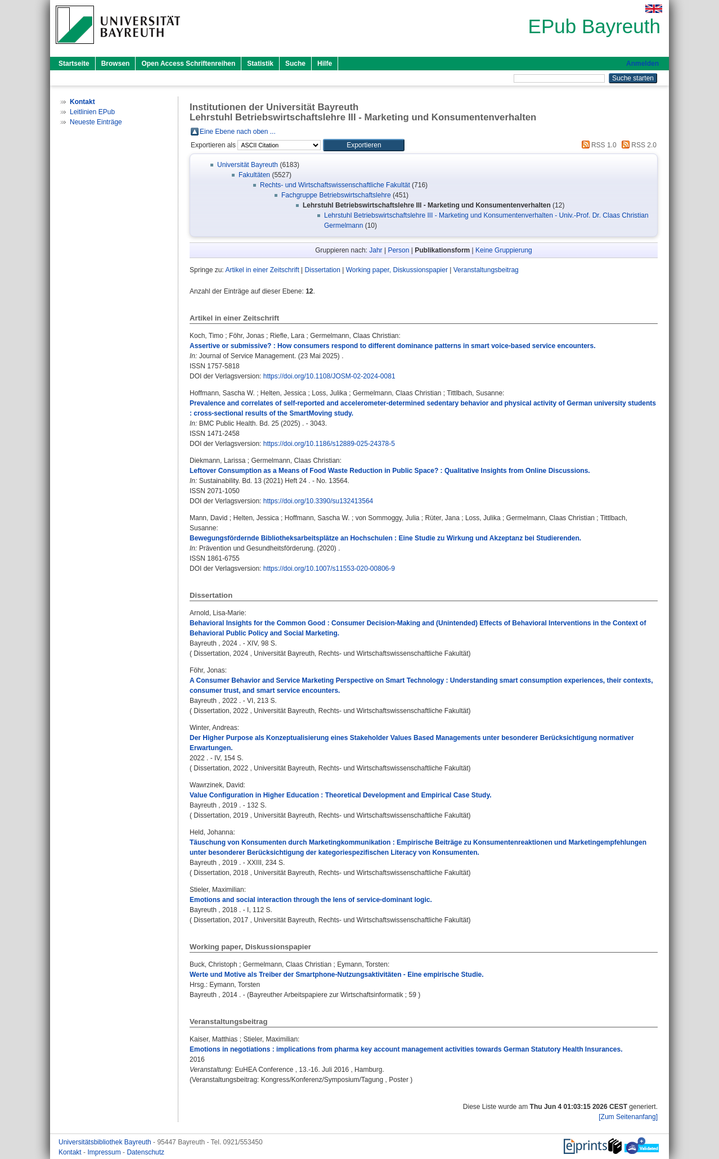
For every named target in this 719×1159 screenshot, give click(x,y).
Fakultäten (254, 175)
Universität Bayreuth (247, 165)
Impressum (105, 1152)
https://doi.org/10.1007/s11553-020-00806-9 (329, 568)
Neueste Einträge (96, 122)
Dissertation (322, 270)
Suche (295, 63)
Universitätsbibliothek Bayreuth (106, 1142)
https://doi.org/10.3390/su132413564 (318, 501)
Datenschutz (145, 1152)
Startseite (74, 63)
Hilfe (324, 63)
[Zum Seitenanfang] (628, 1117)
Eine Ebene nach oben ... (238, 132)
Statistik (260, 63)
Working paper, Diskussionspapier (397, 270)
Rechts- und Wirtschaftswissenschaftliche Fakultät (335, 185)
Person (398, 250)
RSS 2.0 (637, 145)
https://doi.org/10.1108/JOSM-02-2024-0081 (329, 376)
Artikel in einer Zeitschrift (262, 270)
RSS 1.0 (597, 145)
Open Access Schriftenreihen (188, 63)
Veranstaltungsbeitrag (486, 270)
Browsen (115, 63)
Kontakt (71, 1152)
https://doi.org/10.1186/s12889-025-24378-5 (329, 444)
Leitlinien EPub (92, 112)
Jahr (375, 250)
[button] (364, 145)
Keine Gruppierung (503, 250)
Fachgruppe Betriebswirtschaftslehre (336, 195)
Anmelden (642, 63)
